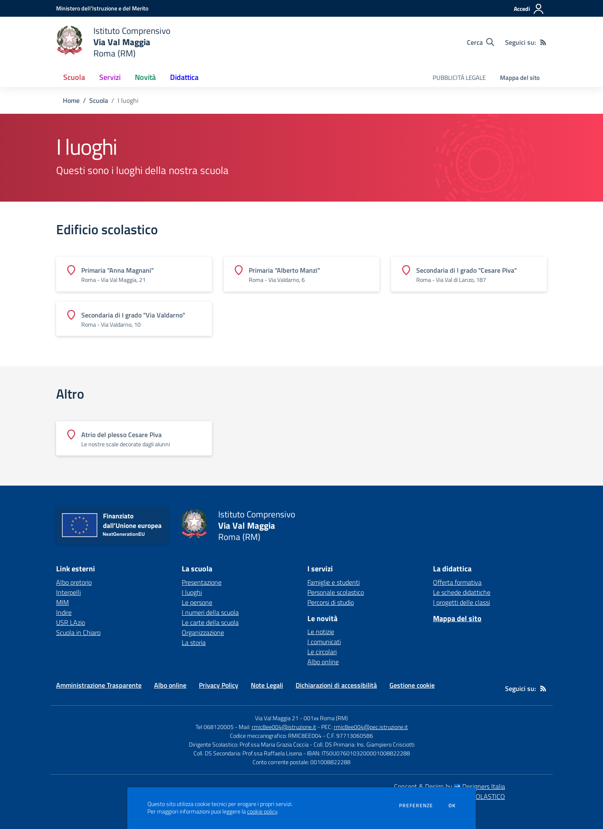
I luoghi (192, 592)
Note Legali (267, 685)
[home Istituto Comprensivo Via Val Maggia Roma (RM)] (113, 42)
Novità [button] (145, 77)
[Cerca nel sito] (480, 42)
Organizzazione (203, 632)
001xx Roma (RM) (326, 718)
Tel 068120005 (215, 726)
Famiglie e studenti (333, 582)
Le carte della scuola (210, 622)
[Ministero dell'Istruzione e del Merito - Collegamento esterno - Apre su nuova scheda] (102, 8)
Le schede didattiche (461, 592)
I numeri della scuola (210, 612)
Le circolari (322, 652)
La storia (194, 642)
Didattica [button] (184, 77)
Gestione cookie (412, 685)
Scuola (98, 100)
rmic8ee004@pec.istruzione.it (371, 726)
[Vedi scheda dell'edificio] (134, 274)
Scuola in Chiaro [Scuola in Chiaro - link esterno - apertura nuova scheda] (78, 632)
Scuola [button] (74, 77)
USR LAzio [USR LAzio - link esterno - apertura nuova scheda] (70, 622)
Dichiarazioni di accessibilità (336, 685)
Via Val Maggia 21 (277, 718)
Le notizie (320, 632)
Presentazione (202, 582)
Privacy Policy (218, 685)
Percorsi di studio (330, 602)
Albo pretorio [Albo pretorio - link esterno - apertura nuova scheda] (74, 582)
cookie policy (262, 811)
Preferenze (416, 805)
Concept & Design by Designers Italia (449, 786)
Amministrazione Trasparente (99, 685)
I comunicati (324, 642)
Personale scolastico (335, 592)
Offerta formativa (457, 582)
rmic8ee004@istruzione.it (284, 726)
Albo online (323, 662)
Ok (452, 805)
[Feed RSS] (543, 42)
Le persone (197, 602)
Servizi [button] (110, 77)
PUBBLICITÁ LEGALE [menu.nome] (459, 77)
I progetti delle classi (461, 602)
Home (71, 100)
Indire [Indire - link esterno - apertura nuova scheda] (64, 612)
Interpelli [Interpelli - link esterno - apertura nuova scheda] (68, 592)
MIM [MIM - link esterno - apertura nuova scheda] (62, 602)
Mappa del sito (520, 77)
